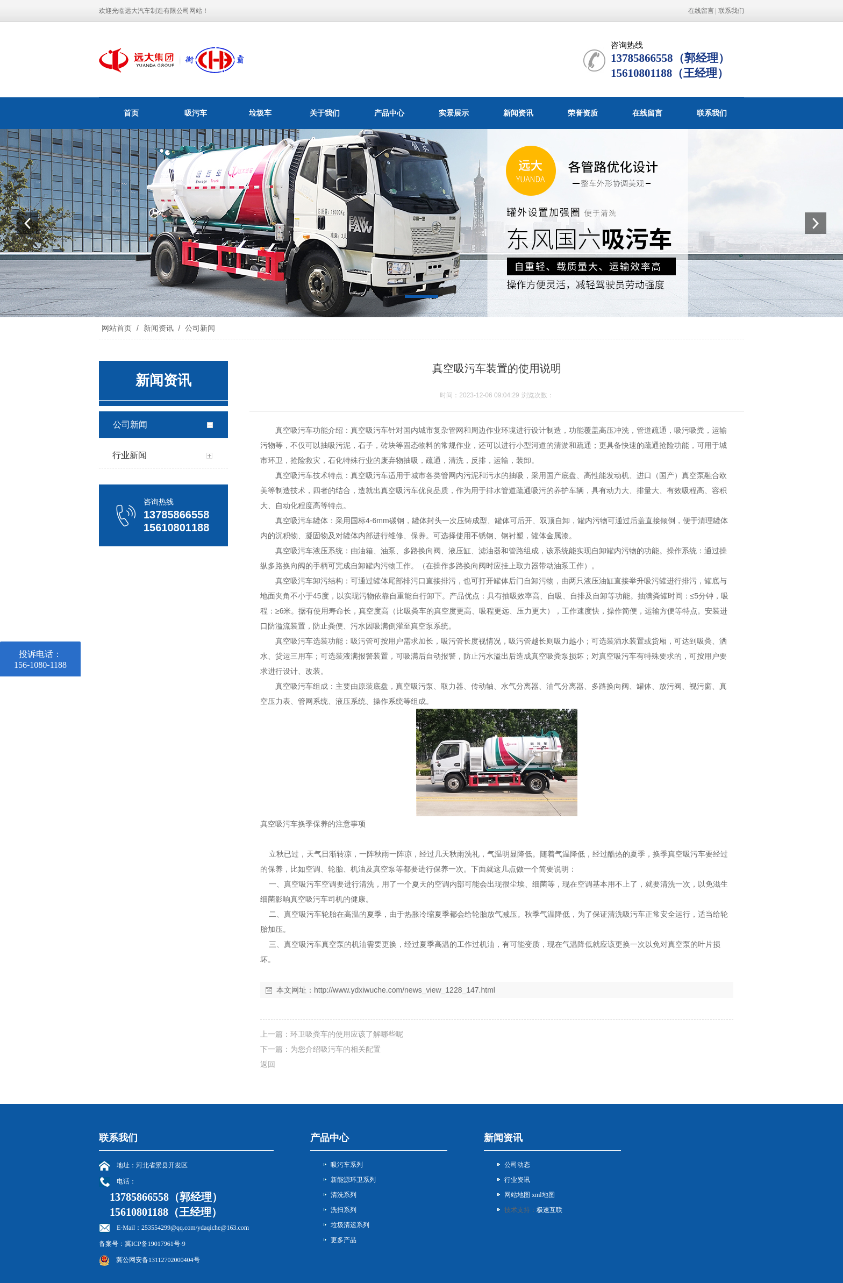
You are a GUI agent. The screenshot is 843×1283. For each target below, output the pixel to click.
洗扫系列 (343, 1210)
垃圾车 (260, 113)
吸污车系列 (347, 1164)
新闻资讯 (518, 113)
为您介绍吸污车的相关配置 (335, 1049)
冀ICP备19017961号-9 (155, 1244)
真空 (282, 430)
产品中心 (389, 113)
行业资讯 (517, 1180)
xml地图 (543, 1195)
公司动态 (517, 1164)
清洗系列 (343, 1195)
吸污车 (195, 113)
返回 (267, 1064)
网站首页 (117, 328)
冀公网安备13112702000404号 (158, 1260)
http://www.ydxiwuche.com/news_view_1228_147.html (404, 990)
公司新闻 (199, 328)
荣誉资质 (583, 113)
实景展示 (454, 113)
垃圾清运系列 (350, 1225)
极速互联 (549, 1210)
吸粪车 (415, 611)
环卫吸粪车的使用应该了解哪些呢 (346, 1034)
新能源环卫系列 (353, 1180)
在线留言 (701, 11)
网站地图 (517, 1195)
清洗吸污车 (626, 914)
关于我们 (325, 113)
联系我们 (731, 11)
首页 (131, 113)
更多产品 (343, 1240)
